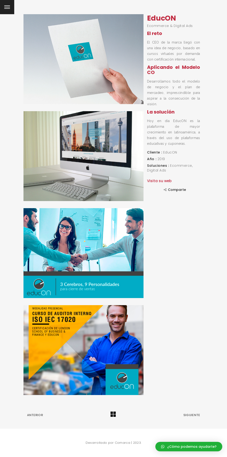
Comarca (122, 442)
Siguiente (191, 415)
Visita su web (159, 180)
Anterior (35, 415)
